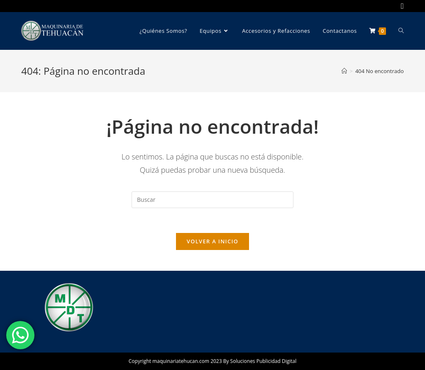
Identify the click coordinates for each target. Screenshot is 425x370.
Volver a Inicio (212, 241)
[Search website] (401, 30)
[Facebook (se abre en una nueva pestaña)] (401, 6)
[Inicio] (344, 71)
